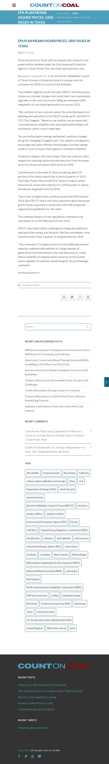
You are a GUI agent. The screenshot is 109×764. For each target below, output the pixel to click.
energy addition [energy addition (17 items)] (35, 513)
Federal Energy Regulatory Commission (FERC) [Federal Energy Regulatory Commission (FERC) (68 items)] (64, 530)
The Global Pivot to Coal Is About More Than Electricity (50, 691)
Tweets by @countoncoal (32, 727)
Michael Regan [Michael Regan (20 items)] (79, 554)
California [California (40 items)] (84, 473)
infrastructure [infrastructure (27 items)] (82, 538)
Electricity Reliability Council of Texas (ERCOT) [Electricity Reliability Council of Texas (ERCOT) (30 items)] (50, 505)
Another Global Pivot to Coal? (35, 703)
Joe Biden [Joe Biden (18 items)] (45, 554)
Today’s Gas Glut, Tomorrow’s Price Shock (42, 684)
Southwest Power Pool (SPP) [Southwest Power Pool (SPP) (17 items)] (55, 603)
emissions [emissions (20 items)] (83, 505)
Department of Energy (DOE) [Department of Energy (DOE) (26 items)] (41, 489)
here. (38, 272)
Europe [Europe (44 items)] (74, 522)
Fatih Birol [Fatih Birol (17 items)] (32, 530)
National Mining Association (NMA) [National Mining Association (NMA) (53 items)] (44, 571)
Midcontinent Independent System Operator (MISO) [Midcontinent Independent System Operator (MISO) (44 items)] (53, 562)
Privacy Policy (24, 750)
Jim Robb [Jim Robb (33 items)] (31, 554)
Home (75, 13)
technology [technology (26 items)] (80, 603)
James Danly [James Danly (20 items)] (71, 546)
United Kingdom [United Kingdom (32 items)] (35, 628)
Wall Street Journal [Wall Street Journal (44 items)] (56, 628)
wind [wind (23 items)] (72, 628)
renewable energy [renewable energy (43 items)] (71, 595)
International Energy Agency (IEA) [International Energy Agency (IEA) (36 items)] (44, 546)
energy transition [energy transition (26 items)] (55, 513)
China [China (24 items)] (72, 481)
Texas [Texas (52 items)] (30, 611)
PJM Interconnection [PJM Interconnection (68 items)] (37, 595)
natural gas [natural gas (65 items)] (71, 571)
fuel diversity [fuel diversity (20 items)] (33, 538)
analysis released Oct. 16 (36, 76)
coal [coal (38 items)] (81, 481)
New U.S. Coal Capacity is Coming (37, 697)
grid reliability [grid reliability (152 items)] (64, 538)
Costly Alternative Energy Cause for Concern (52, 390)
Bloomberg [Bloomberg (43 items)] (69, 473)
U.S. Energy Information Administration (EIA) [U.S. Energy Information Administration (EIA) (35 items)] (49, 620)
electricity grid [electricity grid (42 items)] (67, 489)
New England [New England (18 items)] (33, 579)
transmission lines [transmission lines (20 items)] (46, 611)
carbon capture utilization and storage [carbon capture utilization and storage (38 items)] (46, 481)
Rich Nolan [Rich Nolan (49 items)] (32, 603)
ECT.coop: (28, 52)
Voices (66, 451)
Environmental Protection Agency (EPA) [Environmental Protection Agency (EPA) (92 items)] (46, 522)
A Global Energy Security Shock (36, 709)
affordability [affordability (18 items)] (33, 473)
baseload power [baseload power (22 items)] (51, 473)
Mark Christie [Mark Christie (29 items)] (61, 554)
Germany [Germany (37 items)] (48, 538)
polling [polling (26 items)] (54, 595)
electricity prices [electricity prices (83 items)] (35, 497)
